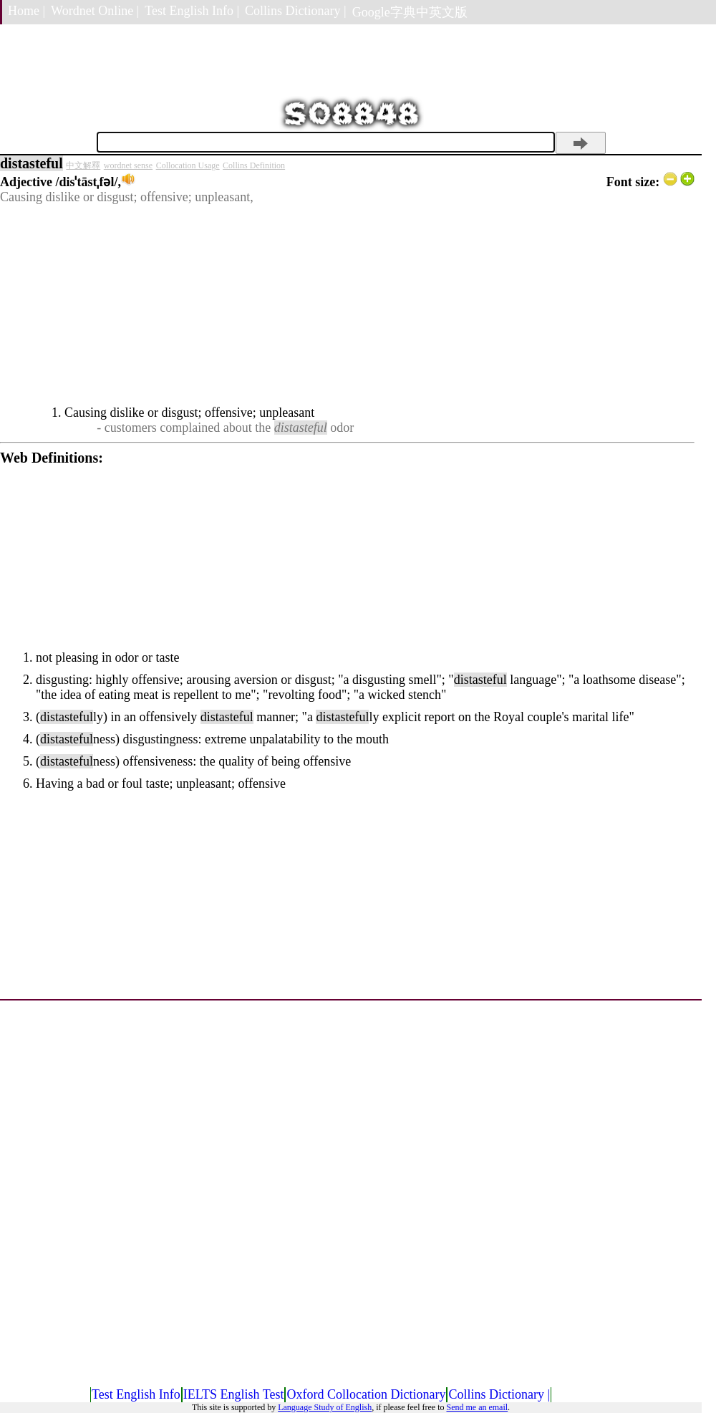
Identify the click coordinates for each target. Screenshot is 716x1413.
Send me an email (477, 1407)
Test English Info (136, 1394)
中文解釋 (83, 165)
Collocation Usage (188, 165)
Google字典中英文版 (410, 12)
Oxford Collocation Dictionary (365, 1394)
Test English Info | (192, 11)
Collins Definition (254, 165)
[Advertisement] (347, 305)
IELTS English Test (233, 1394)
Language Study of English (325, 1407)
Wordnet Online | (95, 11)
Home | (26, 11)
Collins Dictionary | (296, 11)
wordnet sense (128, 165)
